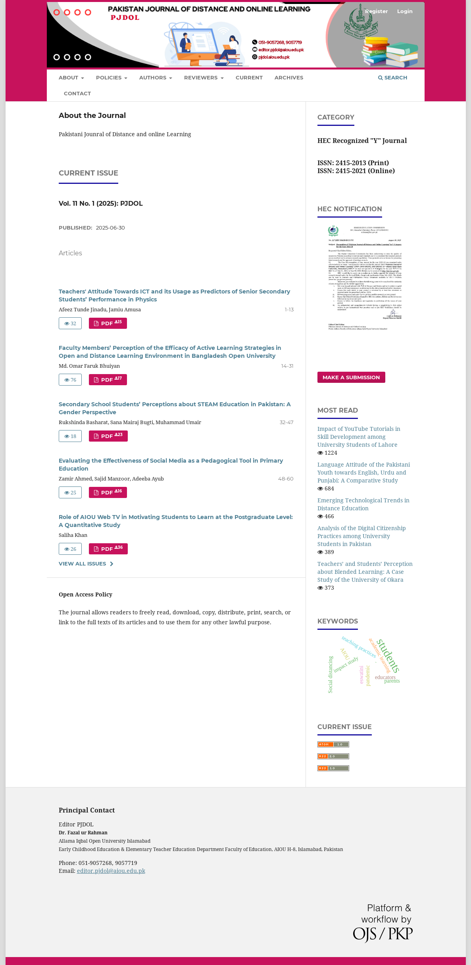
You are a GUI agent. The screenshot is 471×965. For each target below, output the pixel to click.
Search (393, 77)
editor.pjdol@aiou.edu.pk (111, 870)
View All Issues (82, 563)
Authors (153, 77)
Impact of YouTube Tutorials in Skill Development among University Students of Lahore (358, 436)
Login (405, 11)
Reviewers (201, 77)
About (69, 77)
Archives (289, 77)
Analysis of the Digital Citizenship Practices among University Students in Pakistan (361, 536)
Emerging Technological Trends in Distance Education (363, 504)
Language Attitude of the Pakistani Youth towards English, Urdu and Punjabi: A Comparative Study (363, 472)
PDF (111, 323)
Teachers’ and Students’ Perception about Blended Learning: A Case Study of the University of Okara (365, 571)
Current (249, 77)
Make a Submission (351, 377)
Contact (77, 93)
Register (376, 11)
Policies (109, 77)
